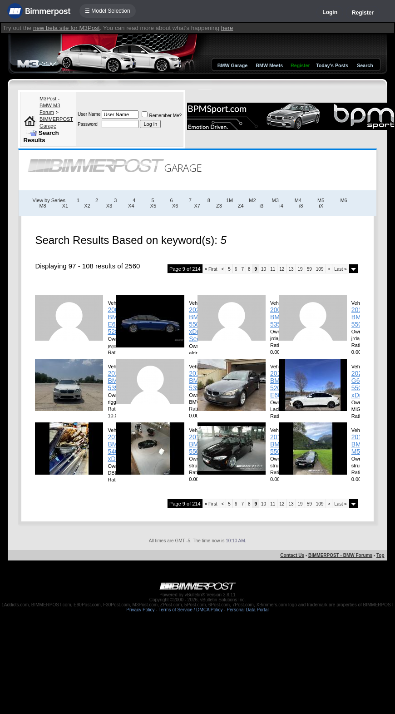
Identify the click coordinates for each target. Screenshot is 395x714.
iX (321, 205)
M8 (42, 205)
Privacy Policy (140, 609)
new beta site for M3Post (66, 28)
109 (320, 269)
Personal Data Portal (247, 609)
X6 (175, 205)
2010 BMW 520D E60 (278, 384)
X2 (87, 205)
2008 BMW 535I (278, 317)
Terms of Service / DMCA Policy (190, 609)
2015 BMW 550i (196, 444)
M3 (275, 200)
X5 (153, 205)
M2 (252, 200)
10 (263, 269)
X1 (65, 205)
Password (88, 124)
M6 (343, 200)
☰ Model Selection (107, 11)
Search (365, 65)
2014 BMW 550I (359, 317)
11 (272, 269)
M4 (298, 200)
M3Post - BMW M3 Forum (50, 105)
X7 (197, 205)
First (211, 269)
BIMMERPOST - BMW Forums (340, 555)
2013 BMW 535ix (196, 381)
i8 (301, 205)
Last (340, 269)
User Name (89, 114)
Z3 (219, 205)
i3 (262, 205)
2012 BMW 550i (278, 444)
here (227, 28)
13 (290, 269)
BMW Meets (269, 65)
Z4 (241, 205)
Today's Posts (332, 65)
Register (363, 13)
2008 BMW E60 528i (115, 320)
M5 (320, 200)
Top (380, 555)
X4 (131, 205)
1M (229, 200)
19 (300, 269)
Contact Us (292, 555)
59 (309, 269)
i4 (281, 205)
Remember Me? (162, 115)
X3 (109, 205)
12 (281, 269)
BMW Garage (232, 65)
